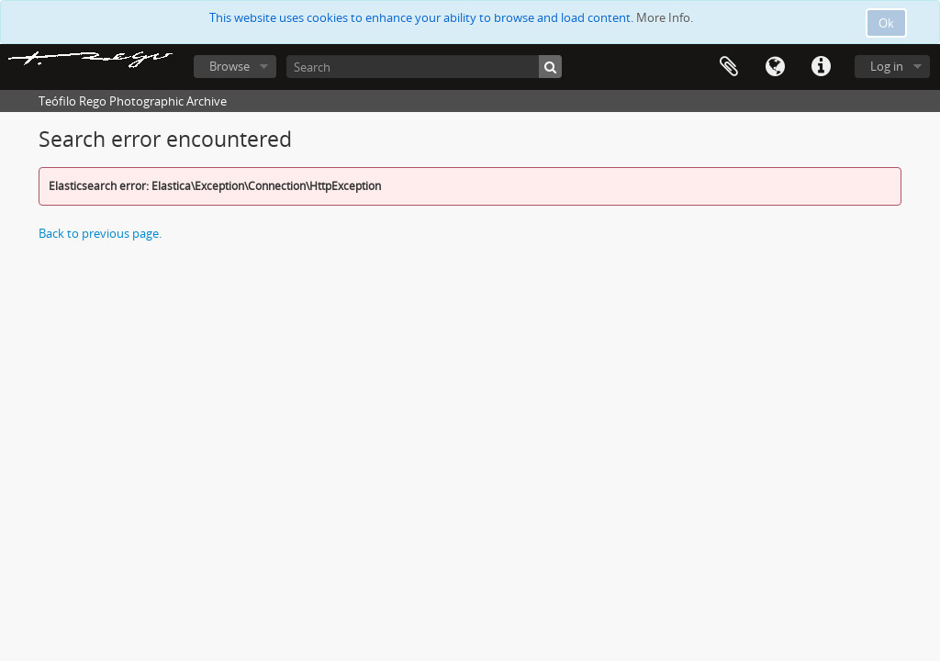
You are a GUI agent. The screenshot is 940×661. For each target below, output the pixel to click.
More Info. (664, 17)
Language (775, 67)
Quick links (821, 67)
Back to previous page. (100, 233)
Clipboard (729, 67)
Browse (229, 66)
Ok (886, 23)
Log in (886, 66)
